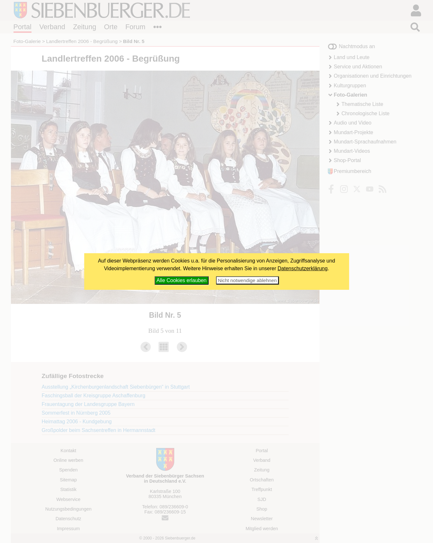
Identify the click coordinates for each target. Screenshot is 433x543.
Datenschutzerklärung (303, 268)
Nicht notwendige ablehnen (247, 280)
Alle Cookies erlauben (182, 280)
